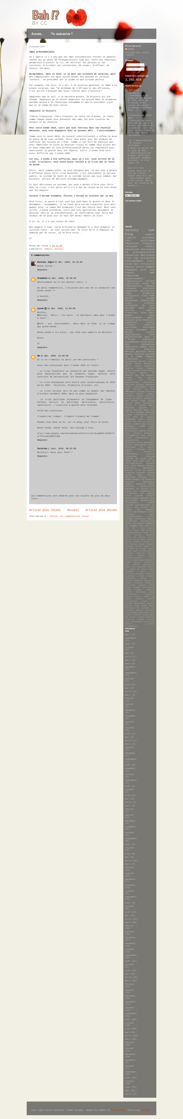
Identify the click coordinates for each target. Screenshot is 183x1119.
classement (130, 576)
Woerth (136, 565)
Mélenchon (130, 477)
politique (147, 240)
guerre (151, 378)
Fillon (151, 361)
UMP (152, 272)
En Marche (139, 537)
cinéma (128, 378)
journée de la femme (139, 355)
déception (149, 583)
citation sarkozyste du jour (139, 304)
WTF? (127, 565)
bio (152, 489)
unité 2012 (138, 461)
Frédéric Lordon (141, 542)
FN (153, 283)
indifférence (131, 594)
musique (129, 320)
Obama (128, 479)
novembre (130, 716)
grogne (128, 590)
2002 (141, 526)
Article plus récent (45, 510)
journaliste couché (139, 503)
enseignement (134, 261)
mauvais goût (132, 606)
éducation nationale (139, 249)
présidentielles (133, 517)
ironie (138, 597)
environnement (133, 318)
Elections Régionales (139, 468)
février (129, 698)
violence (130, 325)
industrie (149, 366)
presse (128, 398)
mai (127, 653)
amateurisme (148, 565)
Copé (127, 389)
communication (133, 281)
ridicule (149, 456)
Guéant (128, 364)
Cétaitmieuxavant (133, 533)
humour (48, 249)
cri (152, 578)
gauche (129, 298)
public (128, 452)
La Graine (141, 549)
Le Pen (149, 389)
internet (149, 396)
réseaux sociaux (145, 619)
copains (130, 237)
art (133, 567)
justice (129, 368)
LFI (152, 546)
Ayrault (150, 463)
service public (139, 310)
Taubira (129, 484)
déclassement (132, 498)
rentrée (136, 615)
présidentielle (143, 252)
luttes (128, 512)
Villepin (129, 486)
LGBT (152, 426)
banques (150, 375)
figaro (139, 396)
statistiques (137, 622)
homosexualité (133, 286)
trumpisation (131, 626)
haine (137, 366)
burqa (128, 491)
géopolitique (147, 500)
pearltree (149, 610)
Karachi (137, 389)
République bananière (144, 560)
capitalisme (132, 283)
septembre (131, 638)
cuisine (139, 496)
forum (151, 585)
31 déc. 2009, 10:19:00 (68, 262)
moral (140, 442)
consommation (132, 435)
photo (151, 445)
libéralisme (147, 300)
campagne (129, 571)
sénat (128, 461)
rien (128, 258)
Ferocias (42, 449)
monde (151, 606)
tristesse (149, 624)
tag (136, 258)
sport (151, 459)
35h (133, 528)
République (148, 482)
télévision (131, 359)
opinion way (148, 608)
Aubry (137, 403)
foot (140, 378)
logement (149, 510)
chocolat (140, 574)
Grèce (151, 371)
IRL (152, 542)
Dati (144, 424)
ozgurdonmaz (118, 1110)
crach (128, 496)
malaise (150, 603)
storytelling (147, 521)
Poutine (128, 560)
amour (127, 567)
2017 (127, 528)
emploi (129, 354)
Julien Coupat (142, 546)
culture (150, 496)
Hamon (151, 405)
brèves (150, 322)
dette (128, 366)
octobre (129, 722)
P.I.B (151, 558)
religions (131, 288)
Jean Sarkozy (131, 544)
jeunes (128, 438)
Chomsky (150, 466)
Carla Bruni (147, 342)
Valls (151, 351)
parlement (129, 610)
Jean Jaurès (146, 475)
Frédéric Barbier (135, 473)
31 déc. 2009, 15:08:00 (54, 356)
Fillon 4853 (139, 539)
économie (148, 237)
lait (152, 415)
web (134, 524)
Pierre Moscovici (145, 364)
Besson (141, 466)
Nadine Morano (147, 431)
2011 (148, 461)
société (150, 281)
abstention (148, 344)
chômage (140, 412)
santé (138, 320)
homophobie (131, 300)
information (141, 415)
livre (140, 368)
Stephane (42, 278)
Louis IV (137, 551)
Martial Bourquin (135, 351)
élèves (140, 524)
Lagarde (143, 408)
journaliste (141, 438)
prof (144, 269)
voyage (151, 401)
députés (144, 498)
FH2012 (149, 246)
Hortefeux (130, 373)
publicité (149, 452)
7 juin (141, 528)
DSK (127, 344)
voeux (128, 524)
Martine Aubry (141, 410)
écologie (142, 330)
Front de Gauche (144, 470)
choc (135, 491)
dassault (129, 581)
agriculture (147, 291)
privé (151, 449)
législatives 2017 (139, 440)
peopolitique (132, 382)
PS (126, 252)
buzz (132, 412)
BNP (142, 530)
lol (152, 438)
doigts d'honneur (134, 583)
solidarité (131, 521)
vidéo (142, 401)
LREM (131, 549)
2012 (128, 240)
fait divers (147, 435)
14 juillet (149, 422)
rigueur (150, 368)
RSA (152, 410)
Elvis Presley (133, 535)
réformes (130, 349)
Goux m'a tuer (136, 168)
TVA (127, 412)
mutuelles (129, 608)
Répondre (42, 270)
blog (129, 234)
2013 (152, 526)
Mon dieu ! (135, 90)
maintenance (139, 603)
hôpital (128, 592)
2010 (152, 387)
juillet (129, 647)
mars (127, 634)
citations (149, 574)
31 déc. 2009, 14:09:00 (61, 308)
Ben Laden (130, 466)
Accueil (36, 34)
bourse (128, 394)
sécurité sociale (134, 385)
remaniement (131, 454)
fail (152, 498)
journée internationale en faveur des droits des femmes (139, 507)
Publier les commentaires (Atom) (69, 516)
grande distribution (144, 587)
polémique (130, 419)
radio (151, 612)
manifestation (133, 337)
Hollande (129, 408)
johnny (128, 599)
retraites (147, 264)
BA (38, 356)
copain (143, 578)
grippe (150, 298)
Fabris (128, 539)
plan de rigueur (143, 417)
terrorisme (149, 622)
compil (151, 394)
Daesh (145, 533)
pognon (135, 612)
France (142, 405)
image (151, 592)
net (138, 608)
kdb (138, 510)
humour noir (147, 347)
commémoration (147, 491)
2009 (147, 526)
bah (151, 230)
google (128, 587)
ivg (152, 597)
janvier (129, 704)
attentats (141, 567)
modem (144, 606)
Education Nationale (139, 255)
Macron (143, 373)
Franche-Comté (139, 371)
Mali (145, 551)
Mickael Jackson (134, 555)
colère (139, 394)
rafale (128, 615)
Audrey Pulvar (132, 530)
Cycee (40, 308)
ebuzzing (149, 412)
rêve (127, 622)
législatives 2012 (139, 335)
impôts (150, 318)
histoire (139, 354)
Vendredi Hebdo (145, 484)
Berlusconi (148, 403)
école (129, 264)
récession (129, 619)
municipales (140, 445)
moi (136, 264)
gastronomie (131, 500)
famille (142, 585)
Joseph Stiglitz (146, 544)
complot (150, 576)
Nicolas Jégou (45, 262)
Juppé (142, 426)
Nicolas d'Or (146, 477)
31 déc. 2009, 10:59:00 (62, 278)
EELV (152, 533)
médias (129, 266)
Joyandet (129, 546)
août (127, 644)
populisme (143, 612)
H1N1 (151, 296)
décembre (130, 667)
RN (143, 479)
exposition (130, 585)
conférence (130, 578)
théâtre (128, 624)
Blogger (146, 1110)
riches (151, 517)
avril (128, 657)
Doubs (128, 371)
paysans (139, 610)
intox (150, 261)
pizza (127, 612)
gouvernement (134, 278)
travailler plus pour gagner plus (139, 314)
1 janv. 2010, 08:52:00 (62, 449)
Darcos (142, 361)
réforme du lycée (135, 459)
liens (128, 303)
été (139, 422)
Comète (136, 424)
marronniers (140, 512)
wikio (140, 266)
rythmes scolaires (135, 519)
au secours (142, 489)
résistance (148, 382)
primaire (138, 398)
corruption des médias (139, 493)
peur (152, 514)
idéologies (141, 592)
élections (148, 320)
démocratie (131, 347)
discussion (149, 581)
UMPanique (130, 392)
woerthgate (140, 387)
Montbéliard (131, 431)
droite (150, 332)
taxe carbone (146, 419)
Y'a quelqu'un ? (61, 34)
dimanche (139, 581)
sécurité (149, 349)
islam (146, 597)
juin (127, 685)
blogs (128, 293)
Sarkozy (59, 249)
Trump (127, 562)
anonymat (129, 489)
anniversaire (147, 486)
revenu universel (146, 617)
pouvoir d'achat (135, 449)
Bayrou (128, 424)
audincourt (131, 322)
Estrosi (129, 470)
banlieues (149, 433)
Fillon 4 (130, 405)
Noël (127, 433)
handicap (150, 590)
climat (141, 576)
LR (126, 549)
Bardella (150, 530)
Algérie (150, 528)
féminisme (132, 275)
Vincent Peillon (146, 392)
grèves (128, 415)
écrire (128, 403)
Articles (133, 65)
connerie (129, 396)
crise (144, 296)
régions (150, 519)
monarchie (130, 442)
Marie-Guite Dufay (139, 429)
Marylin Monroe (145, 553)
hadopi (139, 590)
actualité (147, 258)
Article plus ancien (101, 510)
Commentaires (136, 69)
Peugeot (136, 479)
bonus (151, 569)
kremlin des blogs (139, 380)
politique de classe (139, 447)
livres (144, 601)
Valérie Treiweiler (144, 562)
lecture (139, 599)
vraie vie (130, 422)
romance (150, 356)
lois (127, 417)
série (145, 283)
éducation (132, 243)
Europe (151, 537)
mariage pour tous (139, 308)
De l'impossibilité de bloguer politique (140, 143)
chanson (150, 286)
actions (137, 433)
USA (142, 375)
